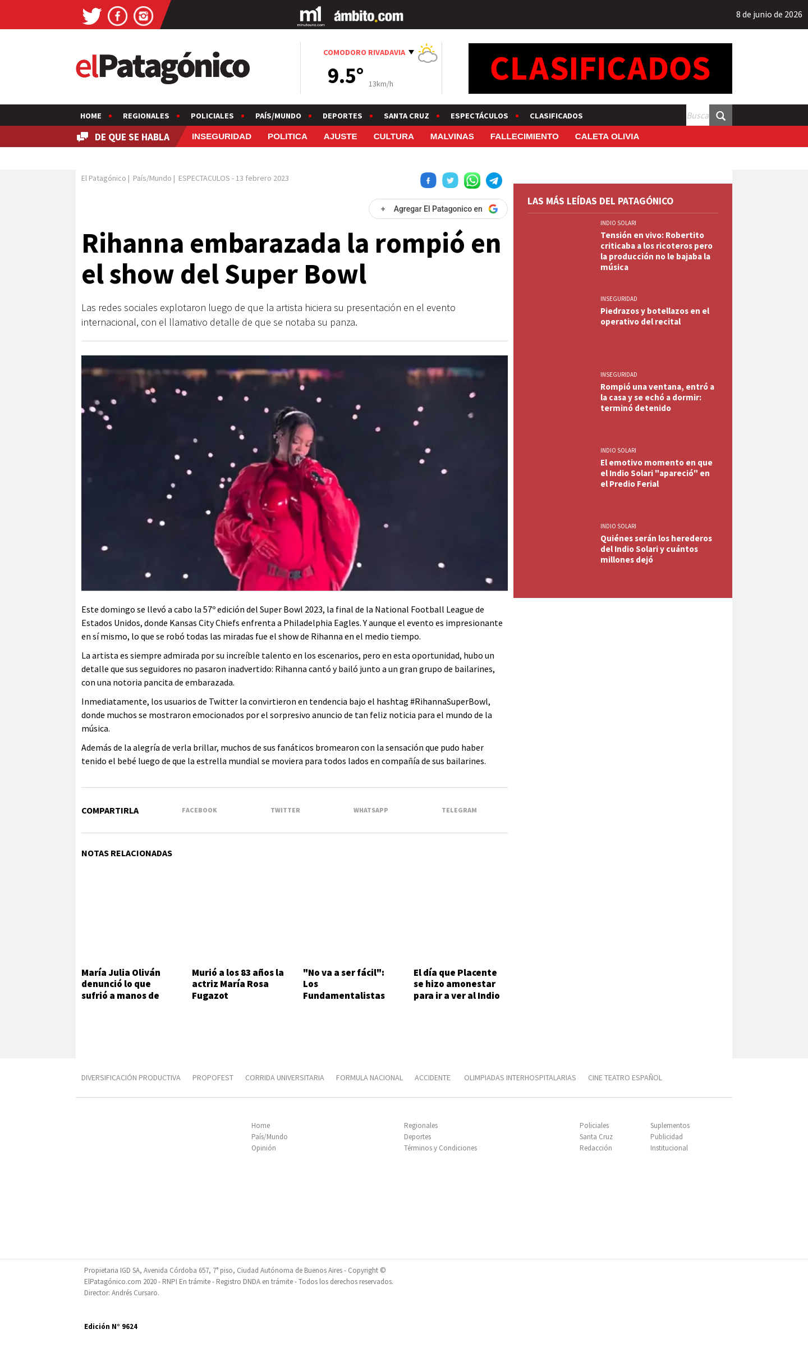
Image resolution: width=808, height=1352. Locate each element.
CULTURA (394, 136)
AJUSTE (340, 136)
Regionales (146, 116)
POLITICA (287, 136)
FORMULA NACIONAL (369, 1077)
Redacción (596, 1148)
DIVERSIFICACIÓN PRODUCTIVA (131, 1077)
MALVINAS (452, 136)
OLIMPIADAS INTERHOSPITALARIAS (520, 1077)
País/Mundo (278, 116)
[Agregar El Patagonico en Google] (438, 209)
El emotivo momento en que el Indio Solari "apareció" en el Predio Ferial (656, 473)
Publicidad (666, 1136)
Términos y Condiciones (440, 1148)
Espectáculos (479, 116)
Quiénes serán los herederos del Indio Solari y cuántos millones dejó (656, 549)
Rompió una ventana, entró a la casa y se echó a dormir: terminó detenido (657, 397)
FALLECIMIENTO (524, 136)
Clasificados (556, 116)
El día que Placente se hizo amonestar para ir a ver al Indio (457, 984)
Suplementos (670, 1125)
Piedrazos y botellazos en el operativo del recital (654, 316)
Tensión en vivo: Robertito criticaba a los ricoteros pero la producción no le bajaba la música (656, 251)
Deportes (342, 116)
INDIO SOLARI (618, 223)
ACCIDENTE (433, 1077)
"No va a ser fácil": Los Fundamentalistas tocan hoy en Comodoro (344, 995)
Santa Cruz (406, 116)
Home (91, 116)
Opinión (263, 1148)
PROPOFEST (212, 1077)
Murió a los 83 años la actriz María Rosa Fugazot (238, 984)
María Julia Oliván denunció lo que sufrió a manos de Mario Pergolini (120, 989)
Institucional (669, 1148)
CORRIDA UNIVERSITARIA (284, 1077)
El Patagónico (103, 178)
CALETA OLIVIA (607, 136)
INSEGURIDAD (221, 136)
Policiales (212, 116)
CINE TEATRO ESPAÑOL (625, 1077)
